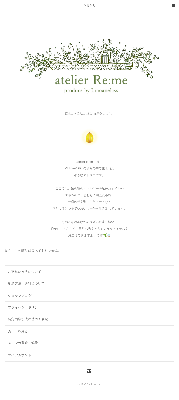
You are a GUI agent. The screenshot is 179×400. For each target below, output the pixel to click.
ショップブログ (19, 295)
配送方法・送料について (26, 283)
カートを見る (18, 331)
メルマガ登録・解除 (23, 343)
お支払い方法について (24, 272)
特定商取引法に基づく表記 (28, 319)
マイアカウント (19, 355)
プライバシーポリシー (24, 307)
